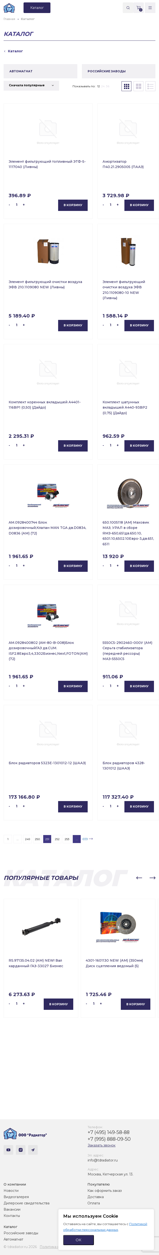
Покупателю (98, 1184)
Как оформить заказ (104, 1190)
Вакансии (12, 1209)
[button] (139, 878)
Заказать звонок (102, 1145)
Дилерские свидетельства (26, 1203)
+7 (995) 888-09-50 (109, 1139)
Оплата (93, 1203)
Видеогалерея (16, 1197)
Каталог (10, 1227)
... (18, 839)
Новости (11, 1190)
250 (37, 839)
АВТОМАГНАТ (20, 71)
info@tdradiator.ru (103, 1160)
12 (98, 86)
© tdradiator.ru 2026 (20, 1247)
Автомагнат (13, 1239)
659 (85, 839)
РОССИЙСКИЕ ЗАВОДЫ (107, 71)
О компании (15, 1184)
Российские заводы (21, 1233)
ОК (78, 1240)
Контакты (12, 1216)
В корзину (73, 205)
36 (107, 86)
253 (67, 839)
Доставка (95, 1197)
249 (27, 839)
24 (103, 86)
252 (57, 839)
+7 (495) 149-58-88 (108, 1132)
